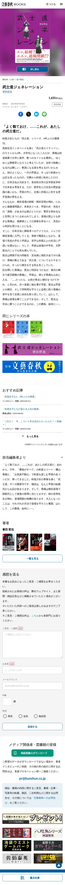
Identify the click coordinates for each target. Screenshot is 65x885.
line (44, 114)
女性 (25, 716)
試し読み (35, 69)
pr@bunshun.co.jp (32, 778)
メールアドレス (9, 679)
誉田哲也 (7, 91)
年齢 (4, 695)
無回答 (42, 716)
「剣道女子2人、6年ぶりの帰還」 (19, 396)
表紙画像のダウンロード (34, 753)
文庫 (12, 79)
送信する (32, 726)
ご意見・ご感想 (9, 628)
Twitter (28, 114)
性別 (4, 710)
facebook (20, 114)
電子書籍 (20, 79)
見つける (51, 4)
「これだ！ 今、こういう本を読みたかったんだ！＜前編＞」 (31, 423)
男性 (10, 716)
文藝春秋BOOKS (13, 4)
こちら (35, 615)
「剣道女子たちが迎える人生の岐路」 (21, 408)
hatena (36, 114)
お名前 (5, 663)
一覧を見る (32, 558)
